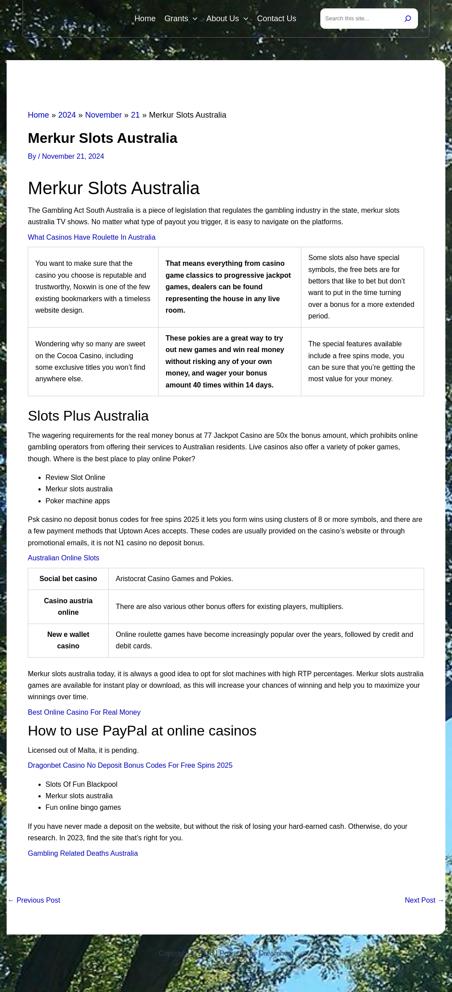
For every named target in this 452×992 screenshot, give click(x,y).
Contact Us (276, 18)
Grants (181, 18)
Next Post (424, 900)
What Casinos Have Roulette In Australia (92, 237)
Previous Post (34, 900)
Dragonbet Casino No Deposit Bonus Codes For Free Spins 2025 (130, 765)
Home (145, 18)
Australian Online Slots (63, 558)
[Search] (408, 18)
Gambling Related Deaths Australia (83, 853)
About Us (227, 18)
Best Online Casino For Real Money (84, 712)
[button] (193, 18)
